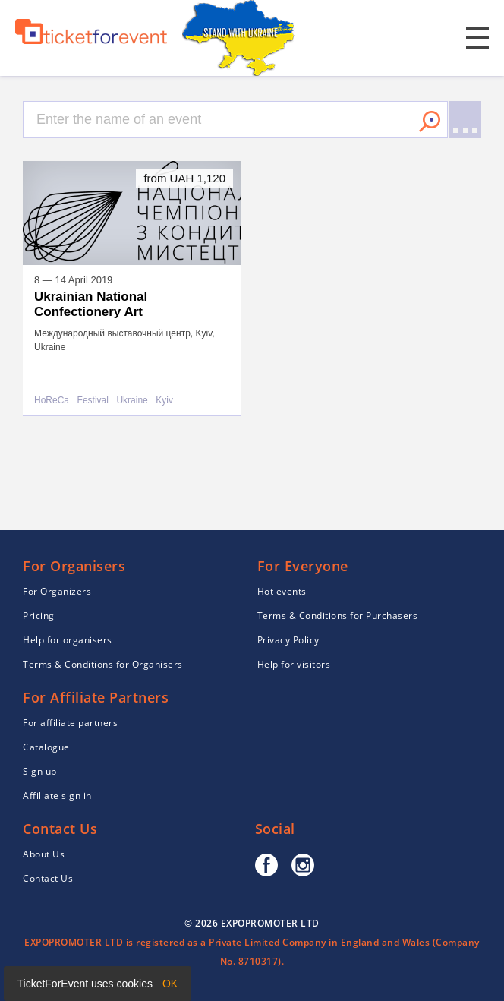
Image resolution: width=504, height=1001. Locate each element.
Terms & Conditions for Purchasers (337, 615)
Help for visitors (294, 664)
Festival (93, 401)
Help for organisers (67, 639)
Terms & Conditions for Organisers (103, 664)
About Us (44, 854)
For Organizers (57, 591)
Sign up (40, 771)
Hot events (282, 591)
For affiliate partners (70, 722)
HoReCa (51, 401)
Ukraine (131, 401)
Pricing (39, 615)
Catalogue (46, 746)
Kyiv (164, 401)
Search (429, 121)
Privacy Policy (288, 639)
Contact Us (48, 878)
